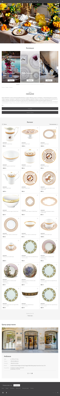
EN (55, 392)
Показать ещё (30, 315)
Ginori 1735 (43, 365)
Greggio (26, 365)
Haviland (15, 365)
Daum (40, 365)
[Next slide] (58, 67)
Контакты (32, 388)
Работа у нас (18, 388)
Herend (23, 365)
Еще (3, 105)
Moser (37, 365)
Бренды (7, 87)
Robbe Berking (31, 365)
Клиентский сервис (25, 388)
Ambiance (7, 356)
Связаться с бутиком (30, 112)
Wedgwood (19, 365)
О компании (12, 388)
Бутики (3, 388)
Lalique (35, 365)
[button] (18, 84)
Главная (3, 87)
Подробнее (30, 108)
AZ (53, 392)
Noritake (12, 365)
